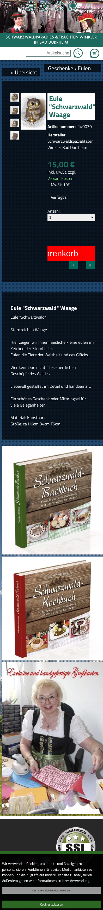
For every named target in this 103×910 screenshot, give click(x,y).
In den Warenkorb (45, 253)
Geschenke (60, 68)
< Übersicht (23, 72)
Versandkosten (60, 178)
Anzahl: (53, 211)
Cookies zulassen (51, 904)
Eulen (84, 68)
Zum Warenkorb (94, 50)
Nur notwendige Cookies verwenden (51, 890)
